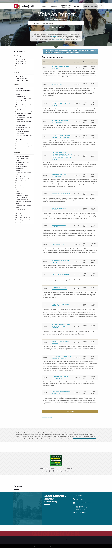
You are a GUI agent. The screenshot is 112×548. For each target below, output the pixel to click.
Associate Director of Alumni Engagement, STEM (60, 377)
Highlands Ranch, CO (21, 78)
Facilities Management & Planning (24, 188)
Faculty (18, 191)
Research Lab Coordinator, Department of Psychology (59, 288)
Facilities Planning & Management (24, 101)
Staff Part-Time (21, 68)
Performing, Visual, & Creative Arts (23, 206)
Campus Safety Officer (58, 244)
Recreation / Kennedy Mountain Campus (23, 212)
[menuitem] (44, 6)
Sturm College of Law (22, 144)
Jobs (45, 540)
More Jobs (70, 411)
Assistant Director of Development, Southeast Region (62, 392)
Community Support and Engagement (65, 6)
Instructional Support (22, 195)
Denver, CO (20, 76)
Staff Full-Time (20, 66)
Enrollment (19, 183)
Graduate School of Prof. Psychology (22, 108)
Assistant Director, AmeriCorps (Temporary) (60, 342)
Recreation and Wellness (22, 131)
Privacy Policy (57, 540)
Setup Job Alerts (57, 27)
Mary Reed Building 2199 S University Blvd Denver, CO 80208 (81, 508)
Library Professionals (22, 199)
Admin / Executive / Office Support (22, 159)
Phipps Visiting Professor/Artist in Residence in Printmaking (61, 357)
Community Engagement (22, 179)
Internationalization (21, 115)
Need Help (76, 6)
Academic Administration (22, 156)
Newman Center (20, 129)
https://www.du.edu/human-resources (85, 502)
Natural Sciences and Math (23, 127)
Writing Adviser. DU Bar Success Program (60, 261)
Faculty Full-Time (21, 61)
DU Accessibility (54, 36)
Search (101, 6)
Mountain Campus (21, 125)
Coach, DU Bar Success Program (60, 274)
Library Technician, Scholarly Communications (60, 175)
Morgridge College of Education (23, 122)
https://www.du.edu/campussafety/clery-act (84, 438)
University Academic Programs (24, 146)
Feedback (65, 540)
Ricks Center (20, 133)
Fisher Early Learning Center (23, 105)
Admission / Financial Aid (22, 162)
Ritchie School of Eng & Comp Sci (24, 136)
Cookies (71, 540)
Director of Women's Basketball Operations (61, 67)
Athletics (19, 94)
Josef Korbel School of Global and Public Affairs (24, 118)
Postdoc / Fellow (20, 209)
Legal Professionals (21, 197)
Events (18, 185)
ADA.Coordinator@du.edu (59, 39)
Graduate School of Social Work (24, 111)
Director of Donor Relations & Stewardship (60, 305)
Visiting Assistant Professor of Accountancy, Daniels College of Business (61, 103)
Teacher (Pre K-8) (21, 222)
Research (19, 216)
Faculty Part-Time (21, 64)
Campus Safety (20, 96)
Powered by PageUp (47, 417)
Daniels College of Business (23, 98)
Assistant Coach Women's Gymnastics (59, 209)
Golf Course (19, 193)
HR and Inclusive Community (23, 113)
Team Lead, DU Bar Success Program (61, 194)
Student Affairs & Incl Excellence (24, 141)
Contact (50, 540)
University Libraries (21, 148)
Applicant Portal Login (90, 6)
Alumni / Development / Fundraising (21, 167)
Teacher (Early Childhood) (23, 220)
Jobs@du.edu (79, 495)
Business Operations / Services (23, 173)
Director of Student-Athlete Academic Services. (60, 121)
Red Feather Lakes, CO (22, 80)
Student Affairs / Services (23, 218)
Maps (40, 540)
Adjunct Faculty (21, 59)
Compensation (53, 6)
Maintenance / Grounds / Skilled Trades (23, 202)
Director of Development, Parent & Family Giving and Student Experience (61, 326)
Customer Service (21, 181)
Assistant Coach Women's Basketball (59, 225)
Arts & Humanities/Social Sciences (24, 91)
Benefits (44, 6)
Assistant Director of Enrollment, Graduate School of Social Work (61, 136)
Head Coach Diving (57, 84)
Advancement (20, 88)
